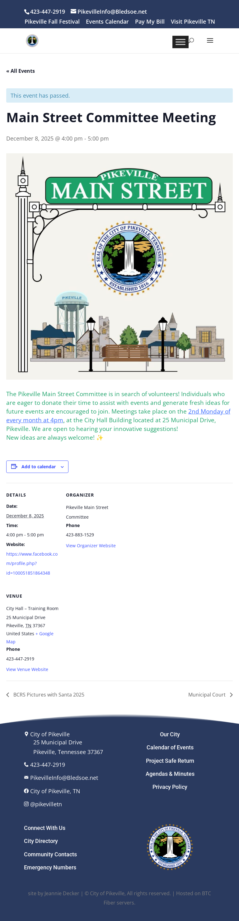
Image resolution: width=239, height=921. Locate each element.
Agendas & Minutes (170, 774)
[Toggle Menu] (180, 42)
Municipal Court (207, 694)
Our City (170, 734)
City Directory (41, 841)
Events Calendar (107, 22)
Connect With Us (44, 828)
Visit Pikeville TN (193, 22)
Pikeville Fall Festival (52, 22)
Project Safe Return (170, 760)
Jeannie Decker (62, 893)
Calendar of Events (170, 747)
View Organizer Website (91, 545)
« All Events (20, 70)
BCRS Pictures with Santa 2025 (48, 694)
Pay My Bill (150, 22)
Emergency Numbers (50, 867)
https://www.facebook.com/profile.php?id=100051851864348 (32, 563)
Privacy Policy (169, 787)
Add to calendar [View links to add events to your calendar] (38, 467)
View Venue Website (27, 669)
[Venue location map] (99, 627)
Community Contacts (50, 854)
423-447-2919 (47, 764)
